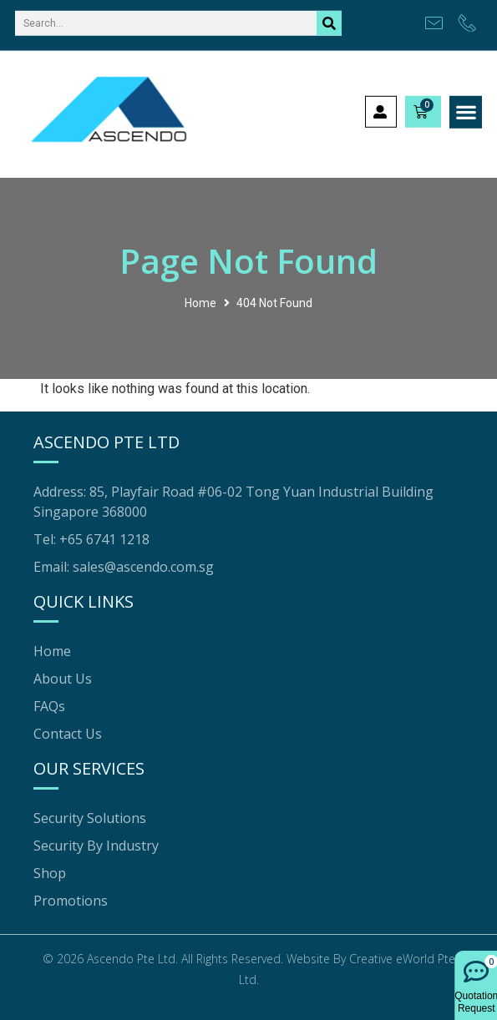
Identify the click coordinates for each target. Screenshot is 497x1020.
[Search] (329, 15)
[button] (465, 104)
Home (200, 303)
